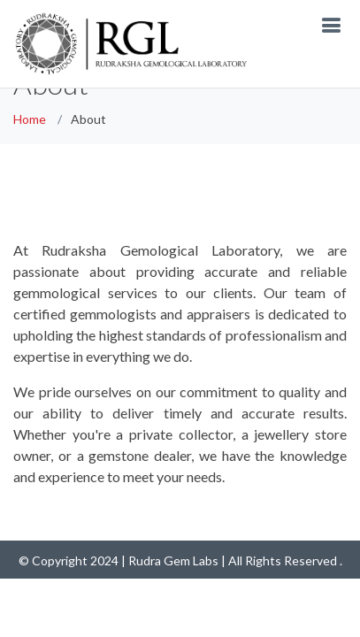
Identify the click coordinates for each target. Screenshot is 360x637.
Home (29, 119)
